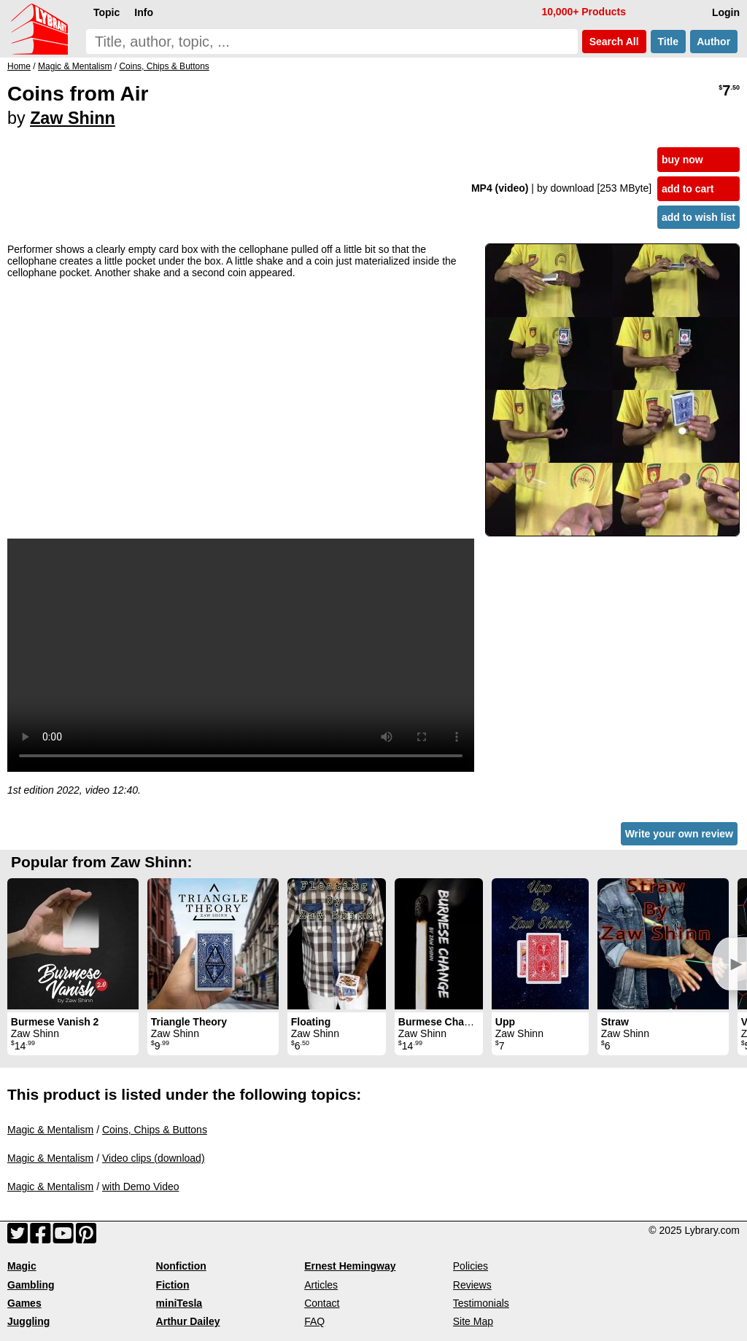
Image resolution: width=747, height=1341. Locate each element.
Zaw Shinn (72, 118)
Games (24, 1303)
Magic (21, 1266)
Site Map (473, 1321)
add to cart (688, 189)
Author (713, 41)
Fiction (173, 1285)
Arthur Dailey (188, 1321)
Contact (321, 1303)
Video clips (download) (153, 1158)
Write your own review (679, 834)
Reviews (472, 1285)
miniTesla (179, 1303)
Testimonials (481, 1303)
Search (614, 41)
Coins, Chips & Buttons (154, 1129)
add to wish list (698, 217)
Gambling (31, 1285)
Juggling (28, 1321)
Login (726, 12)
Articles (321, 1285)
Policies (470, 1266)
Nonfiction (181, 1266)
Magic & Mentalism (50, 1129)
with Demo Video (140, 1186)
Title (668, 41)
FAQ (314, 1321)
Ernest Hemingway (349, 1266)
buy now (682, 159)
